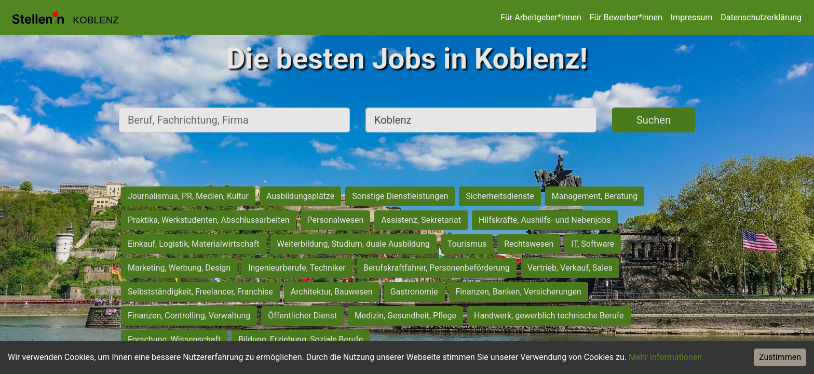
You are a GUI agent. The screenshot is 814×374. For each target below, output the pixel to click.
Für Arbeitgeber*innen (540, 17)
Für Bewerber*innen (626, 17)
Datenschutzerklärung (761, 17)
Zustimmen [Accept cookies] (780, 357)
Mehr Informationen (665, 357)
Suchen (653, 120)
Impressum (692, 17)
